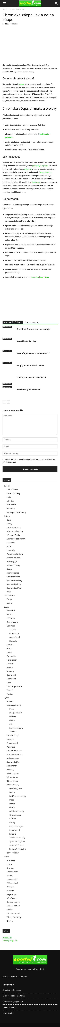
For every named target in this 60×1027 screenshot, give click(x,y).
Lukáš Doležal (8, 1013)
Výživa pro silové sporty (16, 512)
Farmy (9, 523)
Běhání (9, 614)
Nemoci (10, 875)
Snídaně (12, 834)
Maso (11, 709)
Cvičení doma (12, 489)
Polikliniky (11, 550)
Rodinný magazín (10, 940)
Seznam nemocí (13, 906)
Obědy (12, 807)
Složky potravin (13, 758)
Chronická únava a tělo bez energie (33, 329)
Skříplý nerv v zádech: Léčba (30, 365)
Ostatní (7, 516)
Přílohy (12, 822)
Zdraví (11, 9)
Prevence (10, 887)
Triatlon (10, 690)
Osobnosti (11, 542)
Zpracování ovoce (16, 845)
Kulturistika (11, 505)
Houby (12, 792)
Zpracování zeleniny (17, 849)
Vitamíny (10, 769)
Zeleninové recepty (17, 837)
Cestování (11, 626)
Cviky (9, 497)
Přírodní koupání (14, 558)
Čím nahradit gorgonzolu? (13, 1002)
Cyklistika (10, 645)
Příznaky (10, 890)
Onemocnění (20, 9)
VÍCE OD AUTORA (31, 323)
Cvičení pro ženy (13, 493)
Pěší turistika (9, 595)
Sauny (9, 569)
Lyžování (10, 663)
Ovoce (12, 720)
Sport (6, 607)
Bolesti (9, 864)
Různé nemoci (12, 898)
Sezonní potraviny (14, 750)
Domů (5, 9)
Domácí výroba (15, 788)
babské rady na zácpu (39, 277)
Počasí (9, 546)
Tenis (9, 682)
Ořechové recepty (16, 811)
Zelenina (12, 732)
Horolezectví (12, 660)
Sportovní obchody (14, 580)
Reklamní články (13, 565)
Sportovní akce (13, 573)
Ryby (11, 724)
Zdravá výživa (12, 781)
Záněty (9, 909)
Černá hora (14, 633)
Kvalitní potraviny (14, 705)
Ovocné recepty (15, 815)
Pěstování (11, 747)
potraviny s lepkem (40, 166)
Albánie (12, 629)
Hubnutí (10, 701)
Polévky (12, 819)
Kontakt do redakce (19, 976)
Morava (10, 603)
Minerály (10, 739)
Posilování (11, 508)
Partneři (6, 976)
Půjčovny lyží (12, 561)
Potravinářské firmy (15, 554)
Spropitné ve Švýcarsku (12, 990)
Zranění (10, 921)
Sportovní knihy (13, 576)
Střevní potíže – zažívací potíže (31, 377)
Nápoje (12, 803)
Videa (9, 592)
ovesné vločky (45, 172)
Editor (7, 24)
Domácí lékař (12, 872)
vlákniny (27, 169)
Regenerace (11, 894)
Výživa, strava (12, 777)
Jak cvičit (10, 501)
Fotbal (9, 652)
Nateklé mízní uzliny (26, 341)
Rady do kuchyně (16, 826)
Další (9, 520)
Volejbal (10, 694)
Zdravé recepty (13, 784)
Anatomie (11, 860)
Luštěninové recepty (17, 796)
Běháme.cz (7, 938)
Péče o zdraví (12, 883)
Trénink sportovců (14, 686)
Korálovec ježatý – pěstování (14, 996)
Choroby (10, 868)
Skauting (10, 671)
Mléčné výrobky (15, 713)
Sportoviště (11, 679)
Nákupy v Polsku (13, 535)
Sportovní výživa (13, 762)
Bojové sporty (12, 622)
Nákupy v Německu (15, 531)
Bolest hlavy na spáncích (28, 389)
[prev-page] (4, 402)
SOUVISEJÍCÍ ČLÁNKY (12, 323)
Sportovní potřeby (14, 588)
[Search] (56, 3)
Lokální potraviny (14, 527)
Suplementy (12, 766)
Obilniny (12, 716)
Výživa (6, 697)
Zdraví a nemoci (13, 913)
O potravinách (12, 743)
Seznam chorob (13, 902)
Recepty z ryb (14, 830)
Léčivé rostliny (12, 735)
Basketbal (11, 610)
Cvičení (7, 486)
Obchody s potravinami (16, 539)
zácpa (21, 84)
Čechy (9, 599)
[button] (4, 3)
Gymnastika (11, 656)
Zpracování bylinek (17, 841)
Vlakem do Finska (9, 1007)
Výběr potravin (13, 773)
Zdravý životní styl (14, 917)
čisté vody (36, 182)
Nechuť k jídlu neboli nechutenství (32, 353)
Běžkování (11, 618)
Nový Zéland (14, 637)
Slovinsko (13, 641)
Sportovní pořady (14, 584)
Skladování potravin (15, 754)
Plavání (10, 667)
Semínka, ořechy (16, 728)
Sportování (11, 675)
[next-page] (8, 402)
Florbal (9, 648)
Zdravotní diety (13, 853)
